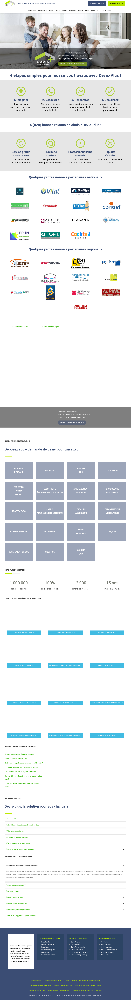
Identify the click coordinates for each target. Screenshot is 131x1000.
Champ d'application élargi (14, 897)
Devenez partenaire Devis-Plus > (74, 422)
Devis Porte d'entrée (47, 944)
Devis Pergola (75, 942)
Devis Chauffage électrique (79, 955)
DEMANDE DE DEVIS (116, 3)
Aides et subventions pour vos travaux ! (18, 843)
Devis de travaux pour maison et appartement (20, 849)
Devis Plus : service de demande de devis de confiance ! (23, 824)
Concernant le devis (12, 891)
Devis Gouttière (106, 944)
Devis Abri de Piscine (48, 955)
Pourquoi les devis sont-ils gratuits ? (17, 837)
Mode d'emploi (52, 990)
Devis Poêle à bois (77, 950)
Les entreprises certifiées (35, 990)
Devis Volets (45, 947)
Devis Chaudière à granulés (79, 952)
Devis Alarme (105, 955)
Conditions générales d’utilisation (92, 980)
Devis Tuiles (104, 942)
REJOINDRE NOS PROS (97, 3)
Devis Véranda (75, 944)
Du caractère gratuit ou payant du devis (18, 909)
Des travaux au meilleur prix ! (15, 831)
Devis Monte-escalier (107, 952)
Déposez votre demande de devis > (74, 64)
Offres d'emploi (99, 985)
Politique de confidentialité (51, 980)
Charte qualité (65, 990)
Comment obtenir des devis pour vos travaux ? (20, 818)
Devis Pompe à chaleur (78, 947)
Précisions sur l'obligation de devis (16, 903)
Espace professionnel (82, 985)
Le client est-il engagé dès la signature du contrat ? (21, 915)
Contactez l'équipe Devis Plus (62, 985)
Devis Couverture (106, 947)
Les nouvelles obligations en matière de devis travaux (22, 865)
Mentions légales (33, 980)
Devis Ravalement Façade (109, 950)
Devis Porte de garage (48, 950)
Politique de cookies (71, 980)
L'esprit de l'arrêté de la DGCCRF (16, 885)
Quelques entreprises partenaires (37, 985)
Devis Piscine (45, 952)
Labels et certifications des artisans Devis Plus (89, 990)
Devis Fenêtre (45, 942)
